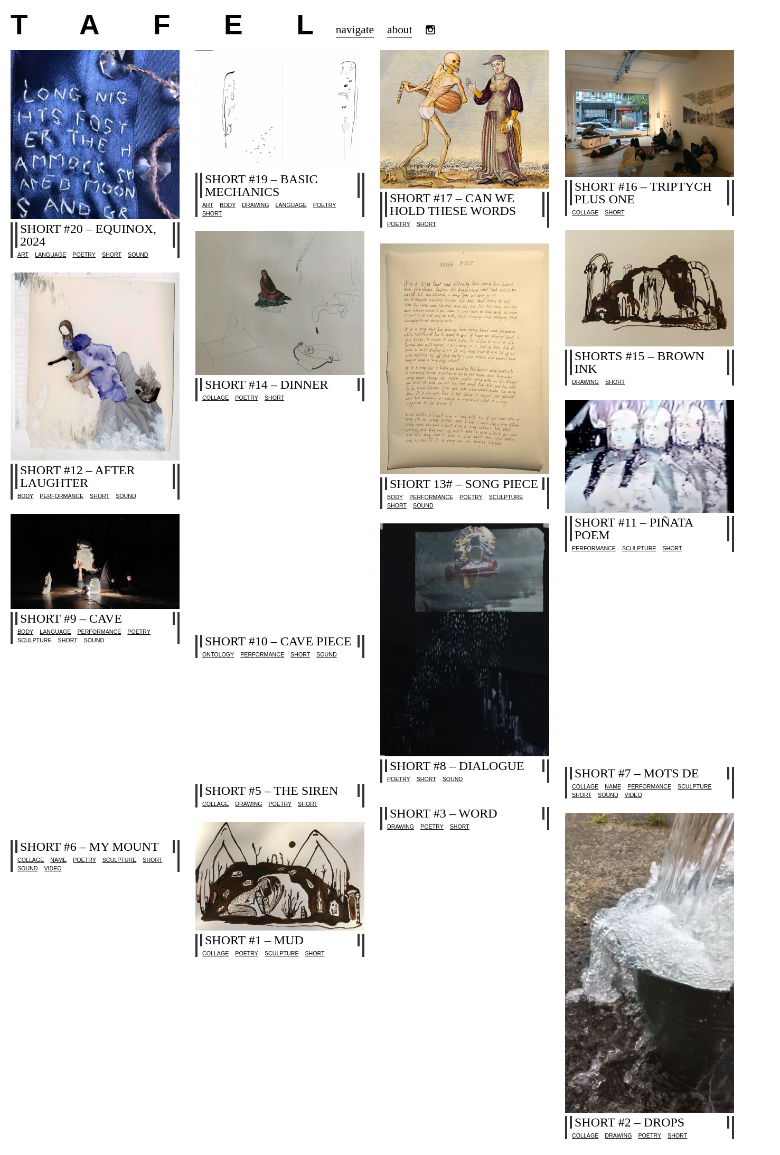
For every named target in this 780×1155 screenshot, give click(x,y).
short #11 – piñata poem (634, 528)
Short (111, 254)
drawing (255, 205)
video (633, 795)
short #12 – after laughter (77, 476)
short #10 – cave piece (278, 641)
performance (431, 497)
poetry (84, 254)
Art (23, 254)
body (228, 205)
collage (585, 212)
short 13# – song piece (464, 484)
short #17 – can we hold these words (453, 204)
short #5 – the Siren (271, 790)
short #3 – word (443, 813)
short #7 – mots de (637, 773)
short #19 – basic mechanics (261, 185)
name (613, 786)
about (399, 29)
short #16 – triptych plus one (643, 193)
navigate (355, 29)
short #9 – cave (71, 618)
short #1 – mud (254, 940)
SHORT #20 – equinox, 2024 (88, 235)
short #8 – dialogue (457, 766)
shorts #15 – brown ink (639, 362)
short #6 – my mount (89, 846)
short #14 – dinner (266, 384)
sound (138, 254)
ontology (218, 654)
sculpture (506, 497)
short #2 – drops (629, 1122)
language (50, 254)
